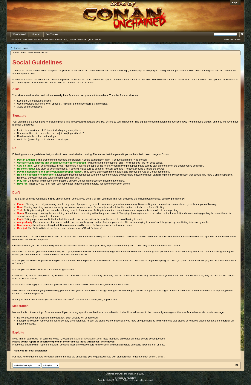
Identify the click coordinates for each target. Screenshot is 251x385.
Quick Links (93, 39)
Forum (36, 34)
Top (236, 364)
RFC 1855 (157, 356)
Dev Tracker (51, 34)
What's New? (19, 34)
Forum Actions (77, 39)
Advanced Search (232, 39)
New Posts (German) (32, 39)
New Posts (16, 39)
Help (234, 2)
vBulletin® (131, 378)
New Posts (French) (53, 39)
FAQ (66, 39)
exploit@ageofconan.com (88, 338)
